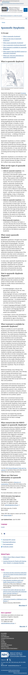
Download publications (9, 542)
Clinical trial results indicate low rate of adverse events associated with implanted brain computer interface (15, 591)
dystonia (23, 93)
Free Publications (5, 636)
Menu (25, 9)
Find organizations (8, 544)
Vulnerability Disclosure (6, 645)
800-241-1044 (4, 665)
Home (3, 22)
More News (22, 605)
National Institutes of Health (14, 671)
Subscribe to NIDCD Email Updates (9, 648)
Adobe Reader (8, 515)
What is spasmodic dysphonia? (11, 36)
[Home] (12, 10)
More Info (22, 626)
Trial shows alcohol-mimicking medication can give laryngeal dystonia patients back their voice (15, 574)
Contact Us (3, 635)
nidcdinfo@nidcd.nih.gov (12, 505)
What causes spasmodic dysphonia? (13, 43)
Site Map (3, 641)
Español (3, 527)
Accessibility (4, 633)
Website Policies (5, 646)
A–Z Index (14, 15)
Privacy (2, 640)
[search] (26, 18)
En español (19, 15)
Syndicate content (8, 546)
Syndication (3, 643)
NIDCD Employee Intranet (6, 15)
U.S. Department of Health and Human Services (10, 670)
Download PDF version (9, 539)
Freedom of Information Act (7, 638)
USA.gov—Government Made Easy (20, 673)
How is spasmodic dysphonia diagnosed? (14, 45)
